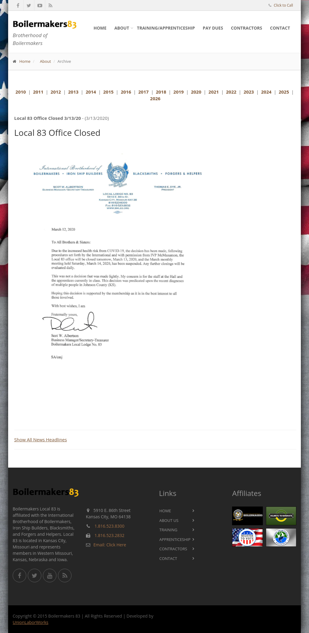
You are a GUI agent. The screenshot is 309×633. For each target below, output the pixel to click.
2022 (231, 92)
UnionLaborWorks (30, 622)
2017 (143, 92)
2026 (155, 98)
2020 (196, 92)
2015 (108, 92)
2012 (56, 92)
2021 (214, 92)
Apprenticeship (174, 539)
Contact (280, 28)
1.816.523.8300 (109, 526)
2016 (126, 92)
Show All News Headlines (40, 439)
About (121, 28)
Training (168, 529)
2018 (161, 92)
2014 (91, 92)
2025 (284, 92)
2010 (20, 92)
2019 (179, 92)
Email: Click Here (110, 545)
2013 (73, 92)
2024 (266, 92)
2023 (249, 92)
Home (100, 28)
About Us (168, 520)
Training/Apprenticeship (166, 28)
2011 (38, 92)
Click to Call (283, 5)
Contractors (246, 28)
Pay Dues (213, 28)
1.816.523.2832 (109, 535)
